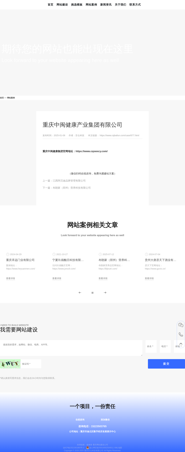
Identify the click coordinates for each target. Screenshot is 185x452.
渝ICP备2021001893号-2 (73, 448)
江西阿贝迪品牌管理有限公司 (69, 180)
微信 (181, 325)
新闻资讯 (106, 4)
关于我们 (120, 4)
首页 (50, 4)
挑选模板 (77, 4)
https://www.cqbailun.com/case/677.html (119, 135)
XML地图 (118, 448)
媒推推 (89, 445)
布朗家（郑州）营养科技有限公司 (72, 187)
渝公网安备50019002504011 (101, 448)
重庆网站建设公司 (100, 445)
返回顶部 (181, 344)
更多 (92, 293)
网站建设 (62, 4)
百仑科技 (79, 135)
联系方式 (135, 4)
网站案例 (91, 4)
